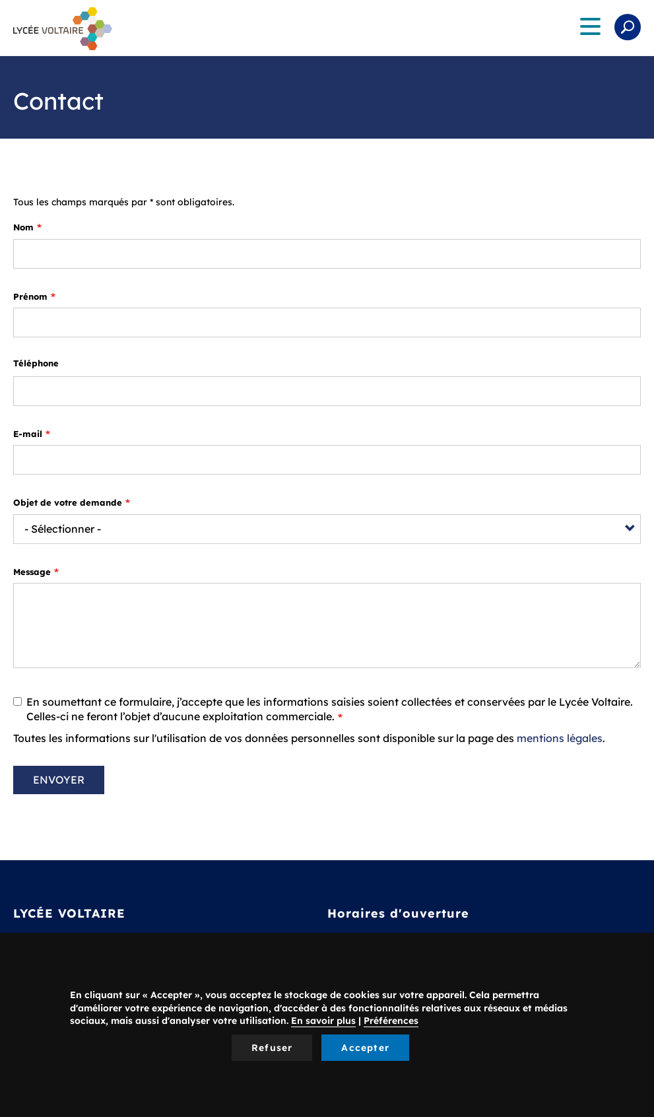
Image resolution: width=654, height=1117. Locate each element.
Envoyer (58, 779)
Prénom (30, 296)
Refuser (271, 1048)
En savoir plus (323, 1021)
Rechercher (627, 27)
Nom (23, 227)
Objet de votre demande (67, 502)
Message (32, 571)
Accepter (365, 1048)
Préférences (391, 1021)
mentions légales (560, 738)
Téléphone (36, 363)
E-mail (27, 433)
